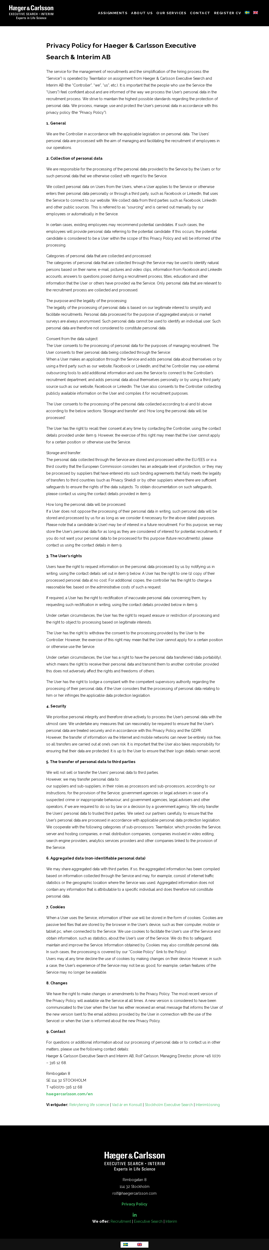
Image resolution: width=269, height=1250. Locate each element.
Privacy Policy (134, 1204)
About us (142, 13)
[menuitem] (127, 1245)
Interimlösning (208, 1105)
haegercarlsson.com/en (69, 1094)
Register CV (227, 13)
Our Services (171, 13)
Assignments (113, 13)
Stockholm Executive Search (169, 1105)
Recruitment (121, 1221)
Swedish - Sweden (247, 12)
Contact (200, 13)
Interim (171, 1221)
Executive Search (148, 1221)
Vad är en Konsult (127, 1105)
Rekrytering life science (89, 1105)
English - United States (255, 12)
